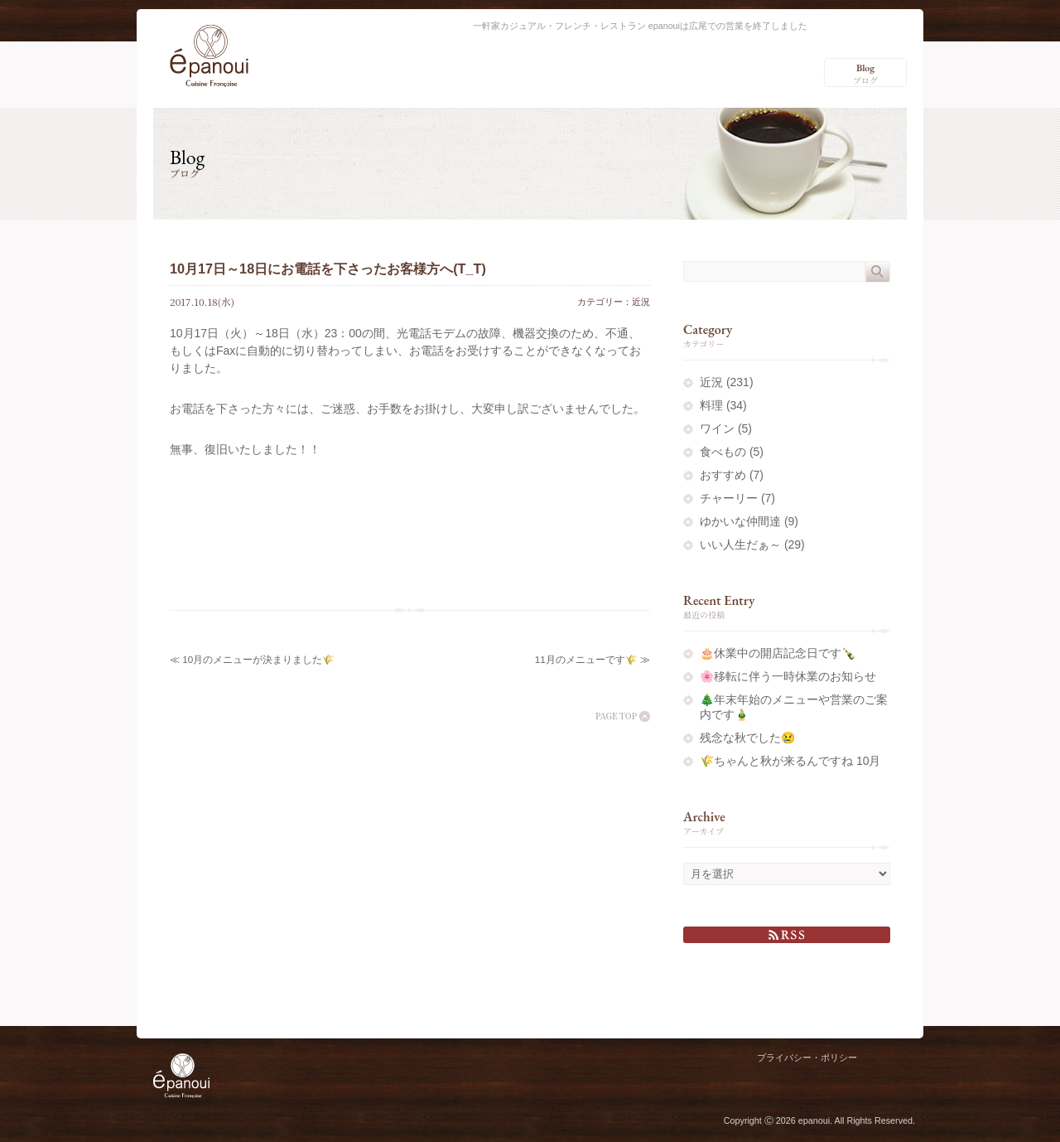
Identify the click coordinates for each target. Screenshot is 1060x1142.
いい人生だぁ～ (740, 544)
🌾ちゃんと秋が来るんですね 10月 (790, 760)
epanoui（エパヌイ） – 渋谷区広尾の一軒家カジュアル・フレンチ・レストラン (209, 56)
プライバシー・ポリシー (807, 1057)
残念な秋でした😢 (747, 737)
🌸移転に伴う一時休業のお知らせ (788, 676)
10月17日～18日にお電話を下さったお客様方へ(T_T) (328, 268)
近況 (641, 302)
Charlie (888, 1079)
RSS (786, 935)
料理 (711, 405)
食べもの (723, 451)
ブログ (865, 73)
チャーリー (729, 498)
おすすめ (723, 474)
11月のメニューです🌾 (586, 659)
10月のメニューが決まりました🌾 (258, 659)
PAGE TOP (616, 715)
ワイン (717, 428)
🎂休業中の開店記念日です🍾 (777, 653)
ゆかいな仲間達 (740, 521)
